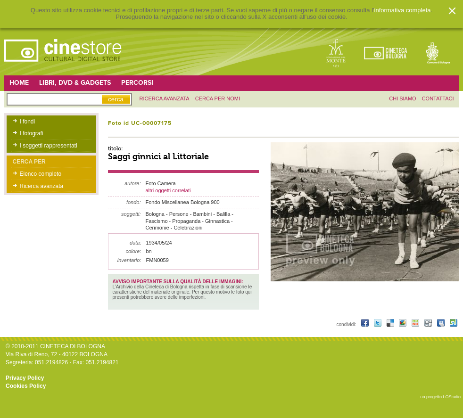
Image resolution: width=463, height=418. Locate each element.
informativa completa (402, 10)
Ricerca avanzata (42, 186)
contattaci (438, 98)
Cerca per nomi (217, 98)
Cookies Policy (26, 386)
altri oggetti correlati (168, 190)
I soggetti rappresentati (48, 145)
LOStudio (452, 396)
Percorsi (137, 83)
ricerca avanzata (165, 98)
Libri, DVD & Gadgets (75, 83)
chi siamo (402, 98)
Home (19, 83)
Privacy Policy (25, 378)
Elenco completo (41, 174)
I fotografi (31, 133)
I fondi (27, 121)
